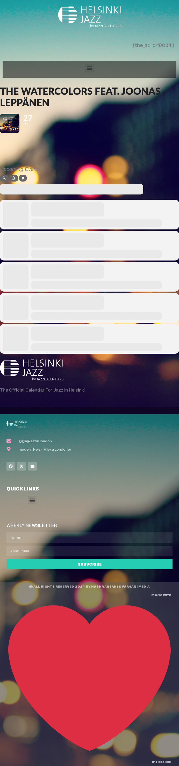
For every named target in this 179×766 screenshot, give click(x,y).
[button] (89, 68)
